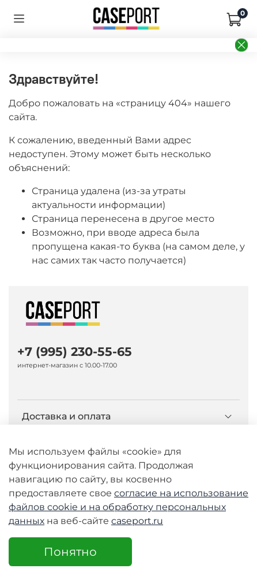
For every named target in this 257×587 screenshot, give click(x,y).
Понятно (70, 552)
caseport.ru (137, 520)
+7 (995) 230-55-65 (74, 351)
